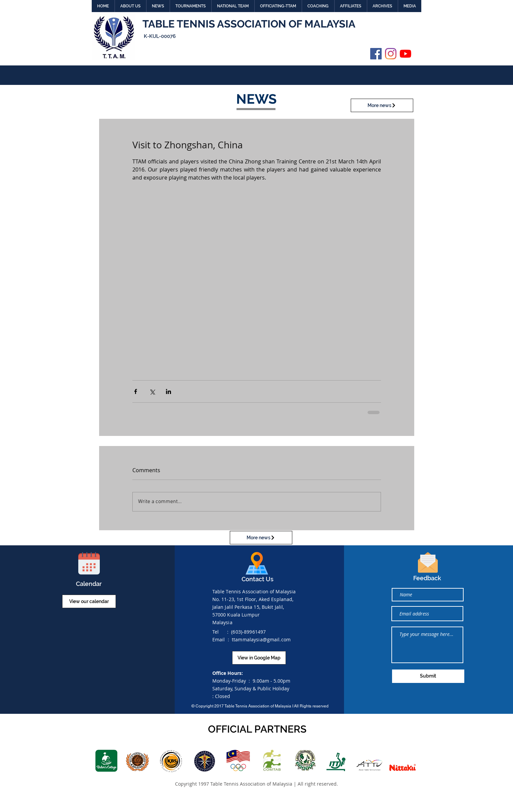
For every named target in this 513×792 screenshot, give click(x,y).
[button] (130, 6)
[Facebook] (376, 53)
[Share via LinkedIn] (168, 391)
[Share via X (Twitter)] (152, 391)
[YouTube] (405, 53)
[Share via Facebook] (135, 391)
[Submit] (428, 676)
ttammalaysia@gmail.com (261, 639)
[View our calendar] (89, 601)
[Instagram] (390, 53)
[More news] (382, 105)
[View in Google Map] (259, 657)
